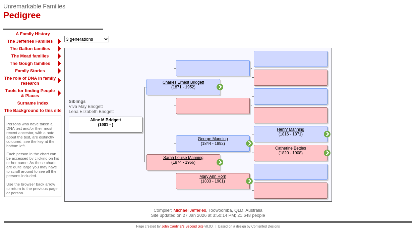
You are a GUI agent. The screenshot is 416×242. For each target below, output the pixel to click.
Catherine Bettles (290, 148)
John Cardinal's (173, 226)
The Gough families (30, 63)
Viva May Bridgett (86, 106)
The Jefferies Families (30, 41)
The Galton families (30, 48)
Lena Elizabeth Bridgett (91, 111)
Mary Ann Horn (212, 176)
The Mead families (30, 55)
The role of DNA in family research (30, 81)
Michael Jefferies (189, 210)
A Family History (33, 33)
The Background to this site (32, 110)
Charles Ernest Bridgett (183, 82)
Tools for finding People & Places (30, 93)
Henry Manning (290, 129)
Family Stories (30, 70)
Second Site (194, 226)
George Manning (213, 138)
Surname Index (32, 103)
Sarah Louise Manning (183, 157)
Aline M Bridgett (105, 120)
